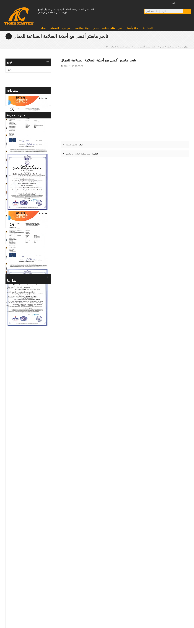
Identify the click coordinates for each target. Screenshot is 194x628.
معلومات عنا (68, 565)
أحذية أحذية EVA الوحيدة (110, 565)
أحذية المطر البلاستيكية (110, 590)
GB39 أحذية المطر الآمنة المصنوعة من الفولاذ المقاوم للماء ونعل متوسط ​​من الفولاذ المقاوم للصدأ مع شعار (34, 413)
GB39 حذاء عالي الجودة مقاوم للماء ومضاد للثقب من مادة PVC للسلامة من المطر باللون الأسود (34, 430)
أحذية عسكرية (106, 574)
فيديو (95, 28)
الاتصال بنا (148, 28)
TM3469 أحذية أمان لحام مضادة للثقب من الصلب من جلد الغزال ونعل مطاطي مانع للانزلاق (34, 365)
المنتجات (54, 28)
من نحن (66, 28)
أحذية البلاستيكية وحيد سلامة (112, 582)
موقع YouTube (152, 3)
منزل (43, 28)
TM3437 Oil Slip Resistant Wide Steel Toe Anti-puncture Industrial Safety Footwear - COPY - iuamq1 (34, 446)
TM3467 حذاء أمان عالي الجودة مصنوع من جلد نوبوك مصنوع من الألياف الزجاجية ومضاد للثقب (34, 398)
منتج (65, 574)
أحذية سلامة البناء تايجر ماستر (78, 154)
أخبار (120, 28)
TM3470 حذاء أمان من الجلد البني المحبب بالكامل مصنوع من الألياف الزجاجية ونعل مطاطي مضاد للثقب (34, 333)
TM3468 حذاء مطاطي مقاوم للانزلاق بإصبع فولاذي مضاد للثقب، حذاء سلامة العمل (34, 381)
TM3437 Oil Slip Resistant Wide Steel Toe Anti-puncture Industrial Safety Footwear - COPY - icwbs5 (34, 462)
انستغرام (164, 3)
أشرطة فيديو (172, 47)
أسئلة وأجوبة (133, 28)
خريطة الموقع (26, 611)
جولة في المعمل (82, 28)
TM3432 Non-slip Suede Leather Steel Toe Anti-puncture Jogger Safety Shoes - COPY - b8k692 (34, 478)
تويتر (158, 3)
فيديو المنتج (71, 145)
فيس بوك (147, 3)
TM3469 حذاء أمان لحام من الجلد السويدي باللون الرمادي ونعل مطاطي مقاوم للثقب (34, 349)
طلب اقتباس (108, 28)
